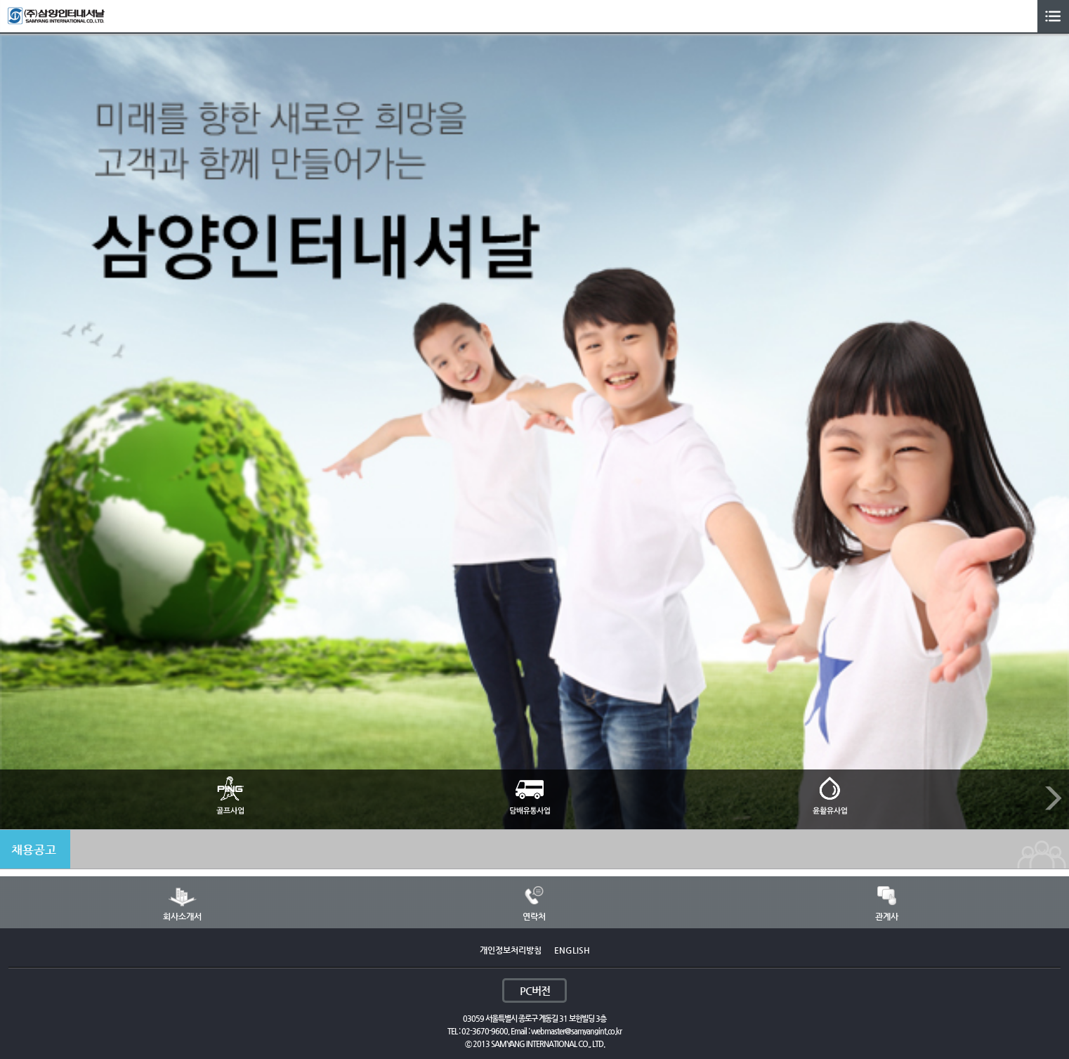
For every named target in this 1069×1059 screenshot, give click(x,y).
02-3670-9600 (484, 1031)
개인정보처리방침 (511, 950)
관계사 (886, 916)
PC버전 (535, 990)
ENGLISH (572, 950)
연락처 (534, 916)
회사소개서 (182, 916)
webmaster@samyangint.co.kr (576, 1031)
